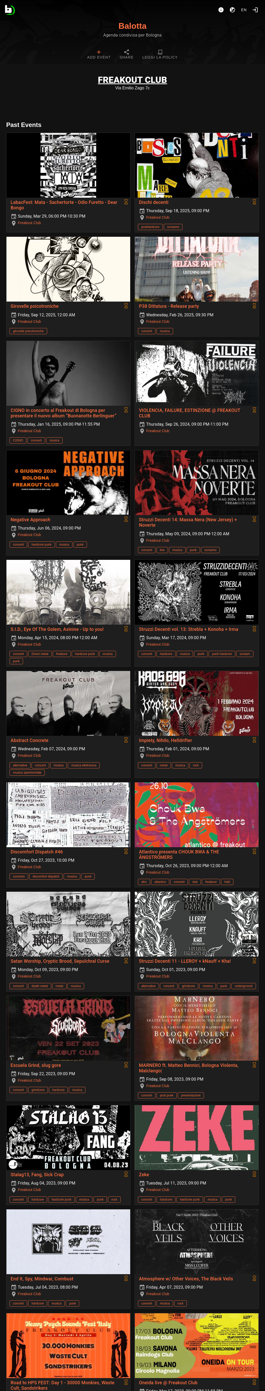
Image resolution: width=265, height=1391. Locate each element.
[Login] (255, 10)
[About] (221, 10)
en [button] (244, 10)
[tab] (99, 55)
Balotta (132, 26)
